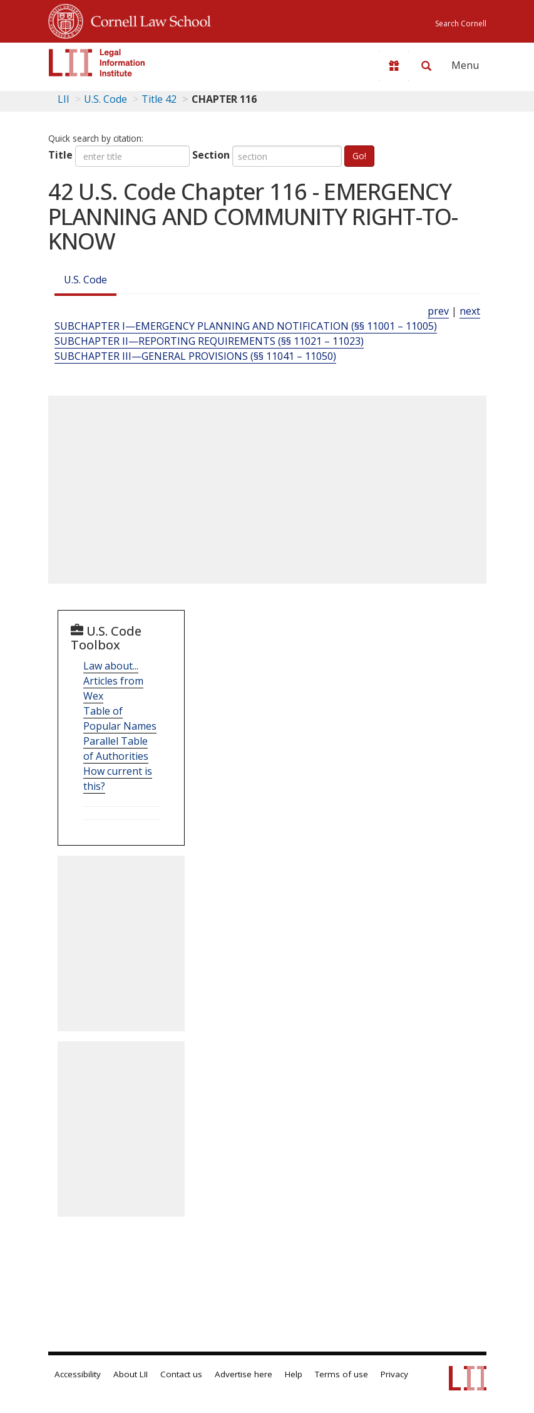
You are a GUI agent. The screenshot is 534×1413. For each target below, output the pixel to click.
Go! (359, 156)
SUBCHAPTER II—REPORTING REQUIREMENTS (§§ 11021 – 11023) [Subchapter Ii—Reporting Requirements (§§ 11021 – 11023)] (209, 341)
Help (293, 1374)
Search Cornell (460, 23)
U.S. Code (85, 279)
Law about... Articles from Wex (113, 681)
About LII (130, 1374)
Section (211, 155)
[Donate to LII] (394, 66)
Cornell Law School (147, 19)
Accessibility (77, 1374)
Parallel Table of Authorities (115, 748)
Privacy (394, 1374)
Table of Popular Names (120, 718)
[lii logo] (97, 63)
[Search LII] (426, 66)
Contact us (181, 1374)
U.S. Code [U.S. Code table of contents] (105, 99)
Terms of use (341, 1374)
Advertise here (243, 1374)
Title (60, 155)
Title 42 (159, 99)
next (470, 311)
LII (63, 99)
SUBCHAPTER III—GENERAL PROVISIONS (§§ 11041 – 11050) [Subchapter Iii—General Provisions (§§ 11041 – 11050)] (195, 356)
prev (438, 311)
